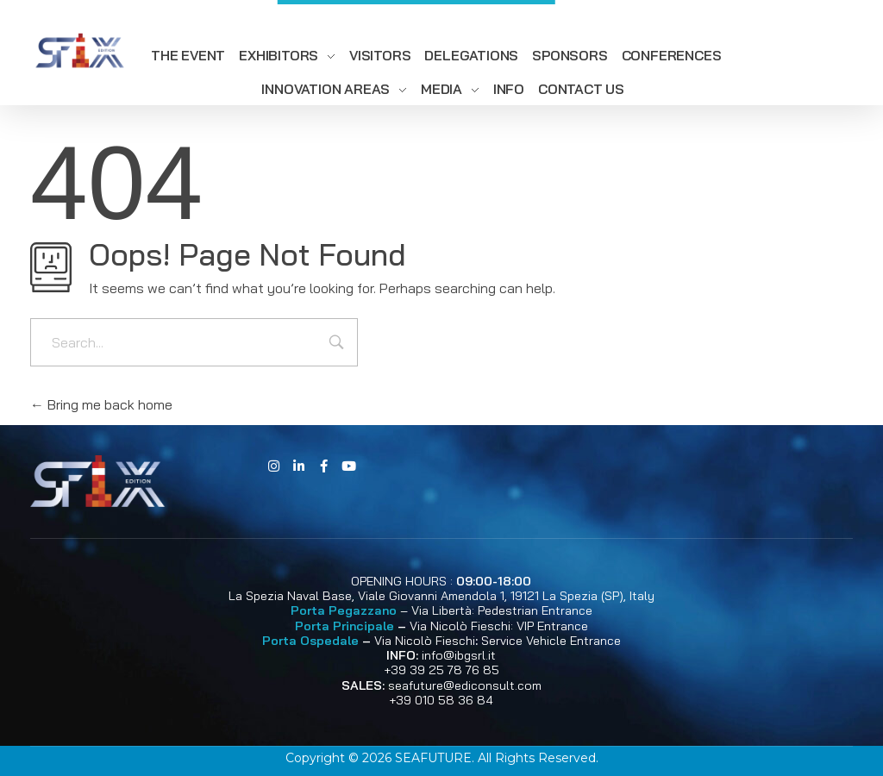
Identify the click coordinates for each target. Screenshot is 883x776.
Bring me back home (101, 404)
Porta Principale (344, 626)
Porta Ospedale (310, 640)
